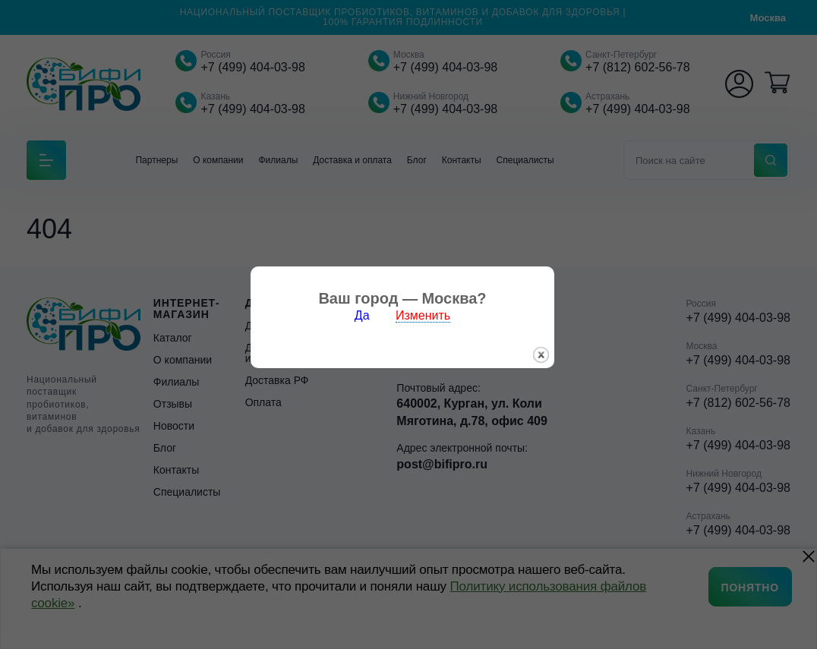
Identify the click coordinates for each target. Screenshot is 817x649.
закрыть (547, 357)
